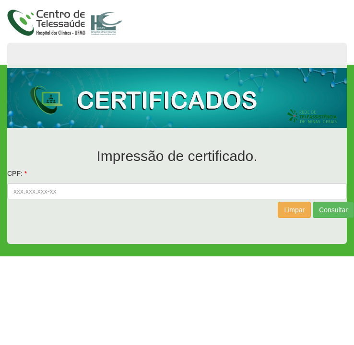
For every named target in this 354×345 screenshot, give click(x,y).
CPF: (15, 173)
